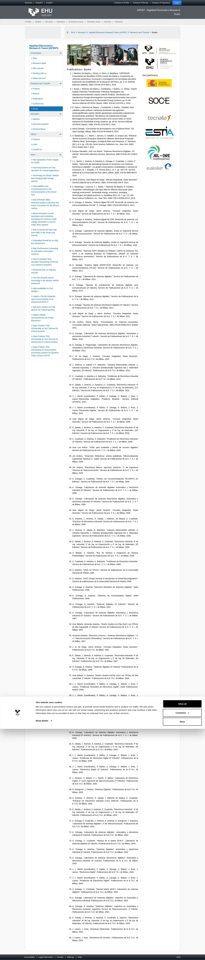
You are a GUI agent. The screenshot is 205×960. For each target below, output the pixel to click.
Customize (182, 944)
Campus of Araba (121, 3)
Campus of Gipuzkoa (161, 3)
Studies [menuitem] (38, 22)
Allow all (182, 935)
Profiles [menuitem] (28, 22)
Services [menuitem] (107, 22)
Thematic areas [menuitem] (93, 22)
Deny (182, 953)
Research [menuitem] (61, 22)
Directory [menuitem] (119, 22)
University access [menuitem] (76, 22)
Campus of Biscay (140, 3)
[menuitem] (28, 3)
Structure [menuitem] (49, 22)
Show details (42, 952)
